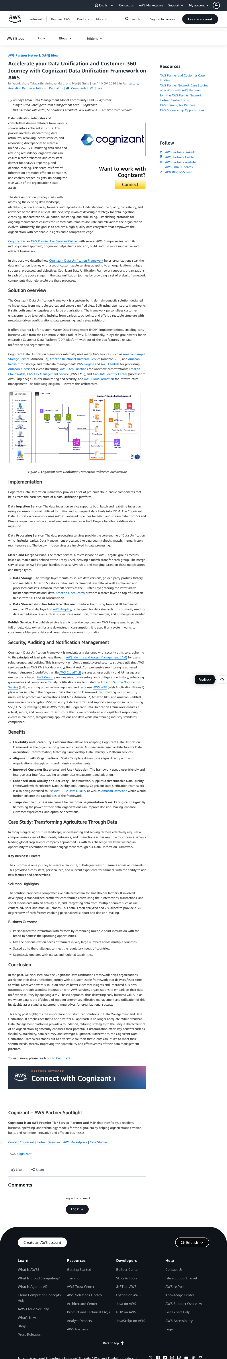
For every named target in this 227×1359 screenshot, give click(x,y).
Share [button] (96, 88)
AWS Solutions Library (84, 1295)
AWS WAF (100, 687)
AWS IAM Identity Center (110, 374)
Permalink (56, 88)
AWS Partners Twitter (177, 157)
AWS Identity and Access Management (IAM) (96, 657)
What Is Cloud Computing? (39, 1278)
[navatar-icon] (216, 5)
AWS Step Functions (74, 369)
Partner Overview (49, 1142)
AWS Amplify (62, 609)
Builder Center (127, 1269)
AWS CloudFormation (99, 379)
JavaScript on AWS (130, 1320)
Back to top (113, 1343)
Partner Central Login (174, 100)
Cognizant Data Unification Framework (76, 260)
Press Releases (29, 1334)
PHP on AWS (126, 1312)
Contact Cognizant (21, 1142)
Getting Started (79, 1269)
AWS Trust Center (80, 1286)
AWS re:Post (175, 1286)
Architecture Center (82, 1303)
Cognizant (15, 241)
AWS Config (45, 677)
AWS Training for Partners (177, 105)
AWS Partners (77, 1329)
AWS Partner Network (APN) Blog (33, 55)
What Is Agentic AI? (33, 1286)
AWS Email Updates (176, 167)
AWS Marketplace (75, 1142)
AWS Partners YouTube (178, 162)
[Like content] (16, 1169)
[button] (220, 5)
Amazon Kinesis (19, 369)
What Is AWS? (28, 1269)
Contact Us (173, 1269)
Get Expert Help (177, 1312)
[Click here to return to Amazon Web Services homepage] (15, 21)
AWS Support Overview (183, 1303)
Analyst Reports (79, 1320)
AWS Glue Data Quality (70, 791)
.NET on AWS (126, 1286)
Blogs (22, 1326)
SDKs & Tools (126, 1278)
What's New (27, 1317)
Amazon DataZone (114, 791)
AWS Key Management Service (48, 374)
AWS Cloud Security (33, 1309)
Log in (77, 1209)
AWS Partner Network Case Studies (184, 85)
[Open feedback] (222, 679)
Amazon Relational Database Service (75, 359)
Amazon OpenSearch (70, 593)
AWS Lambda (110, 364)
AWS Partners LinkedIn (178, 152)
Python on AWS (128, 1295)
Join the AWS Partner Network (181, 95)
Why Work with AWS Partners (180, 90)
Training (73, 1278)
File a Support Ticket (181, 1278)
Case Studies (98, 1142)
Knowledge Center (179, 1295)
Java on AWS (126, 1303)
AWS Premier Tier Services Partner (54, 241)
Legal (169, 1329)
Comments (76, 88)
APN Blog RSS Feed (176, 172)
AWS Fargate (85, 364)
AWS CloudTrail (70, 672)
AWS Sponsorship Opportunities (182, 110)
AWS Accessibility (179, 1320)
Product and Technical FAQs (88, 1312)
